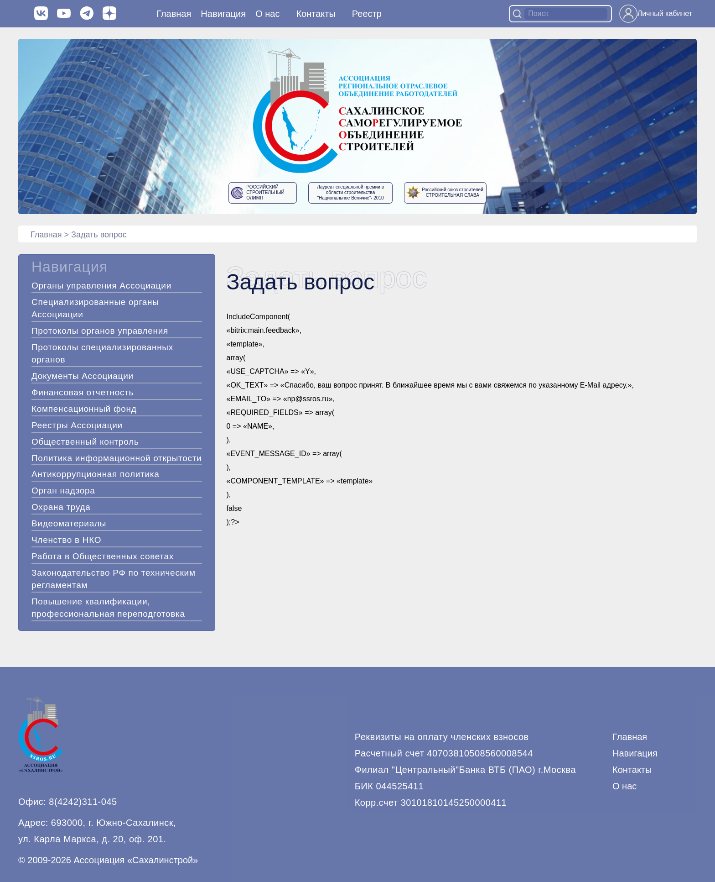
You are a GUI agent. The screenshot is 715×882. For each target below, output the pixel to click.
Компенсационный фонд (84, 409)
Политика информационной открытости (116, 458)
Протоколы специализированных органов (102, 353)
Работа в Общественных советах (102, 556)
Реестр (367, 14)
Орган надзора (63, 490)
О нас (267, 14)
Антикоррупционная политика (95, 474)
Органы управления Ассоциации (101, 285)
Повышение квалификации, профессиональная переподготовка (108, 608)
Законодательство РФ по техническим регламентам (113, 579)
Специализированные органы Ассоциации (95, 308)
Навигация (635, 753)
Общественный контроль (85, 441)
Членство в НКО (66, 540)
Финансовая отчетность (82, 392)
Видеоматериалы (68, 523)
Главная (173, 14)
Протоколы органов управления (99, 331)
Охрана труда (61, 507)
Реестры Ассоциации (77, 425)
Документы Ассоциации (82, 376)
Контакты (315, 14)
